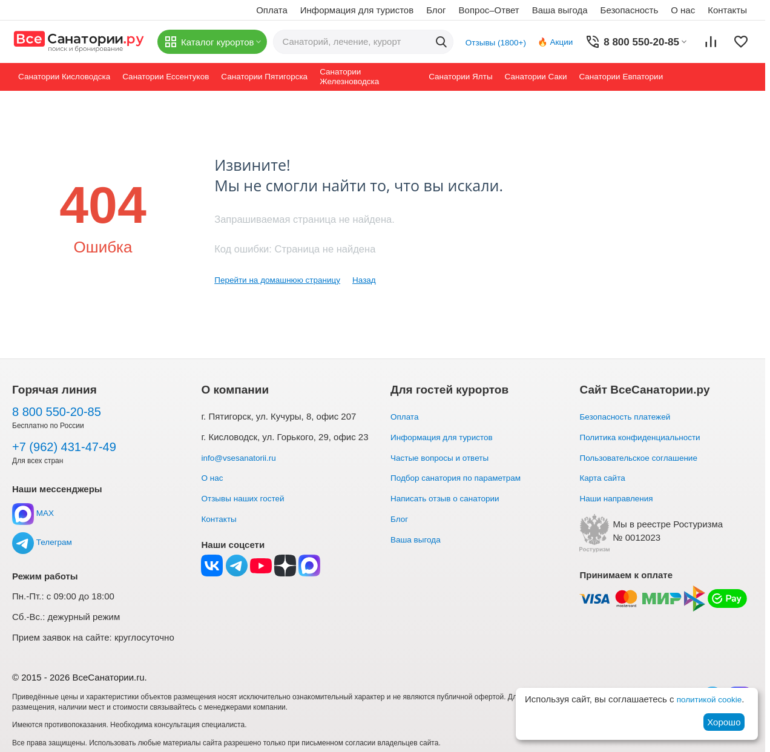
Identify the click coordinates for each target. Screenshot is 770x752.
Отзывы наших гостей (247, 498)
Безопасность (630, 10)
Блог (436, 10)
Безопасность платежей (629, 416)
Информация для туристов (356, 10)
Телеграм (44, 542)
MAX (34, 513)
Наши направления (620, 498)
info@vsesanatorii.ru (242, 457)
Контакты (727, 10)
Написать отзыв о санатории (451, 498)
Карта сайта (604, 477)
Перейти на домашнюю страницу (284, 279)
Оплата (272, 10)
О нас (683, 10)
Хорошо (723, 722)
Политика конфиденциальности (646, 437)
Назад (379, 279)
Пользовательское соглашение (644, 457)
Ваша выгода (560, 10)
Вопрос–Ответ (489, 10)
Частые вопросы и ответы (444, 457)
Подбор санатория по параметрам (462, 477)
